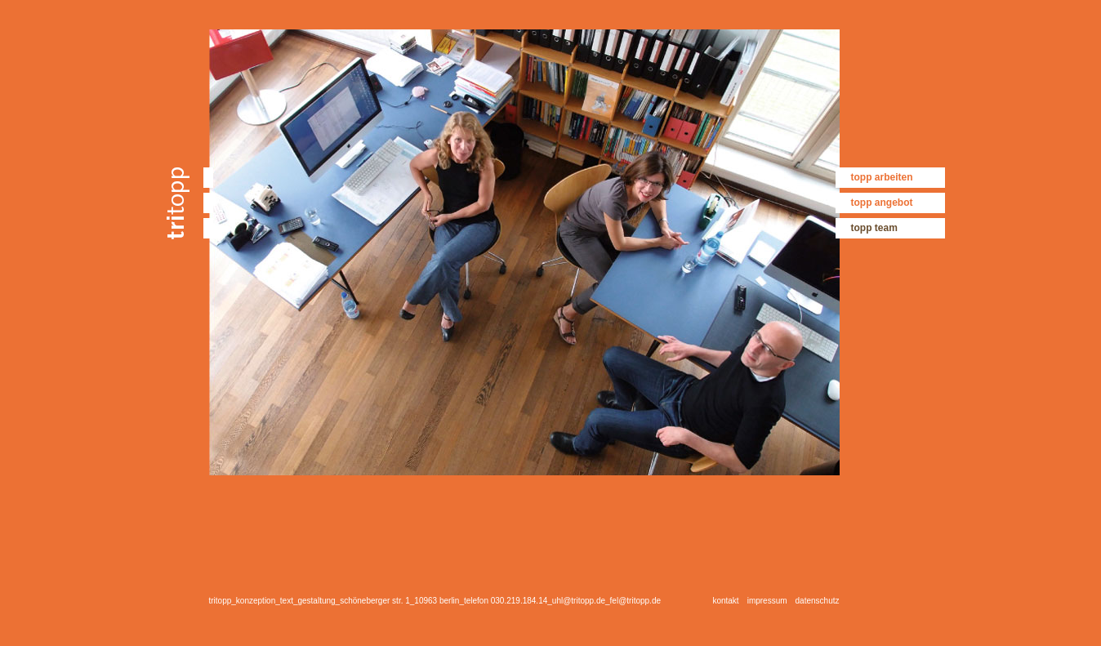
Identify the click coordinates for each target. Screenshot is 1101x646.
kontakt (725, 600)
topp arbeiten (882, 177)
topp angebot (882, 202)
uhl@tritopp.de (578, 600)
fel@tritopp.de (635, 600)
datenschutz (818, 600)
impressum (767, 600)
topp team (874, 228)
